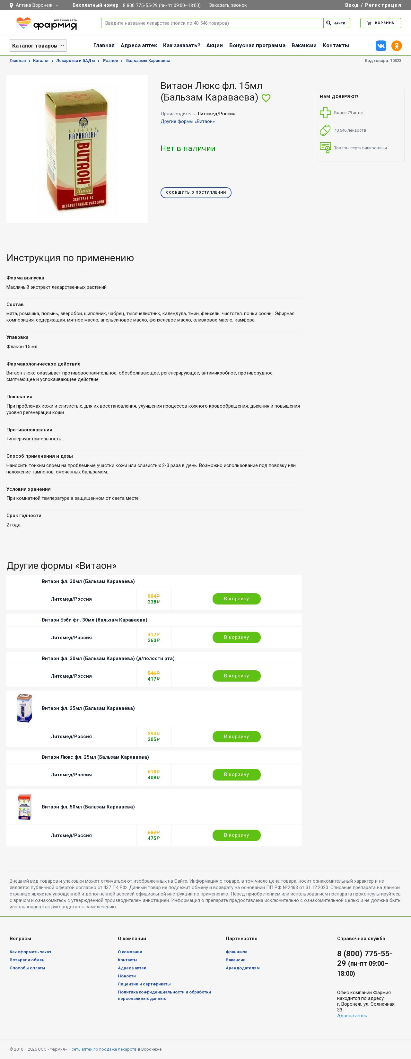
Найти (334, 23)
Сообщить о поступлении (196, 193)
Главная (104, 45)
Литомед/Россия (71, 599)
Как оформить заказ (30, 951)
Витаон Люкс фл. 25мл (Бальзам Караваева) (95, 757)
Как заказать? (181, 45)
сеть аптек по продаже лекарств (104, 1049)
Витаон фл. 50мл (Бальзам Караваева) (88, 807)
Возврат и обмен (27, 960)
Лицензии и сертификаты (144, 984)
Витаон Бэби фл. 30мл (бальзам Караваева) (94, 620)
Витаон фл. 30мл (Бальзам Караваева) (88, 581)
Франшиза (236, 951)
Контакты (336, 45)
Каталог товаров (34, 45)
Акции (214, 45)
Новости (127, 976)
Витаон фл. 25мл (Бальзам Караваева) (88, 708)
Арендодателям (243, 968)
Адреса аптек (139, 45)
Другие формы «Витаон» (188, 121)
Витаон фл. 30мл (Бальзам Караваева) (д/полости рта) (108, 658)
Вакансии (304, 45)
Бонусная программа (257, 45)
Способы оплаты (27, 968)
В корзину (236, 599)
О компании (130, 951)
